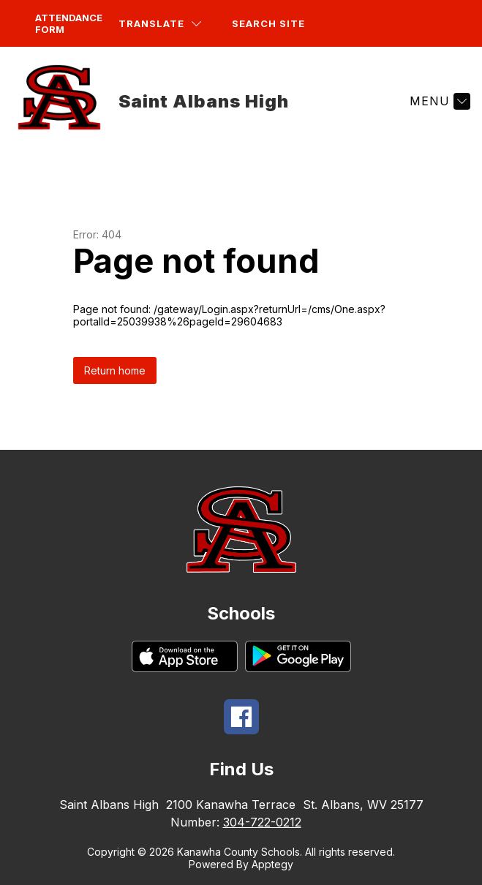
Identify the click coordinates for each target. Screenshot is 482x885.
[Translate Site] (160, 24)
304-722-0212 (262, 822)
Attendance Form (68, 23)
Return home (115, 370)
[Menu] (438, 101)
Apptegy (272, 864)
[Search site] (277, 24)
